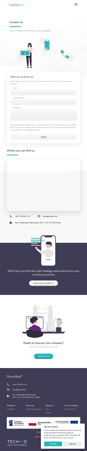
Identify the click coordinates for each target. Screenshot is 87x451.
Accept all (53, 444)
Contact (48, 412)
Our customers (70, 409)
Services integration (34, 409)
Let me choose (68, 438)
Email (15, 88)
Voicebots (11, 409)
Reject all (72, 444)
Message (16, 107)
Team (47, 409)
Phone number (18, 98)
